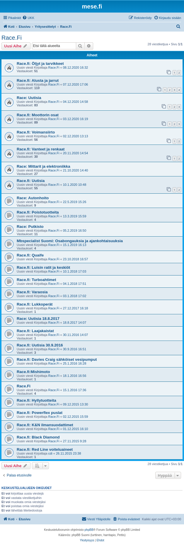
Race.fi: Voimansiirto (36, 132)
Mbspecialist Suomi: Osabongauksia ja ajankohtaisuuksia (70, 241)
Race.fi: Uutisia (31, 180)
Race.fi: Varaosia (32, 292)
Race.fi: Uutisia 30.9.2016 (40, 345)
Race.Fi (11, 37)
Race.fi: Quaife (30, 255)
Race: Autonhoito (33, 198)
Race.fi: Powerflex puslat (39, 412)
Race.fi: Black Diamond (38, 437)
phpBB (89, 529)
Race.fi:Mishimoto (33, 372)
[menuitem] (28, 17)
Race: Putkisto (30, 226)
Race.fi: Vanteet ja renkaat (40, 149)
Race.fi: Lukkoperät (34, 304)
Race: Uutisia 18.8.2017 (38, 318)
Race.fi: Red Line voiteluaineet (45, 449)
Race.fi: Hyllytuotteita (36, 400)
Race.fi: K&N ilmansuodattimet (45, 425)
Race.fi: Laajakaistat (35, 331)
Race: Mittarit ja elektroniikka (43, 166)
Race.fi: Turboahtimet (36, 280)
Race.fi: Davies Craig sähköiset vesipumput (57, 359)
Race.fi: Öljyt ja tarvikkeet (40, 63)
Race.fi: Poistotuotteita (38, 212)
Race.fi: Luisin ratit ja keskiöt (43, 267)
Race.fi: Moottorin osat (38, 115)
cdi (50, 453)
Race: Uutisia (29, 98)
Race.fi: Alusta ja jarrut (38, 80)
